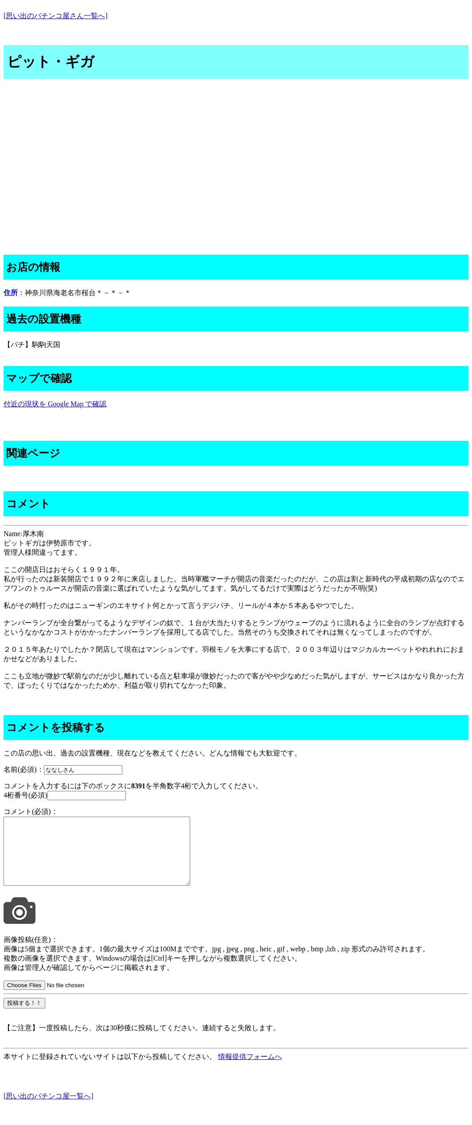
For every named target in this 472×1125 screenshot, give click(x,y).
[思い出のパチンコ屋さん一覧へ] (56, 15)
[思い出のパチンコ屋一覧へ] (49, 1109)
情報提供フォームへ (250, 1070)
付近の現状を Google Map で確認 (55, 404)
